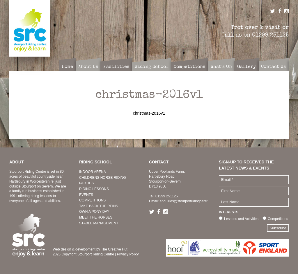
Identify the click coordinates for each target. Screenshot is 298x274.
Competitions (278, 219)
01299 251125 (270, 34)
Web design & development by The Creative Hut (90, 249)
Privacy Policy (128, 254)
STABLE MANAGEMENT (98, 223)
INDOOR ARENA (92, 172)
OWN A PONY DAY (94, 212)
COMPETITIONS (92, 200)
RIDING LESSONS (94, 189)
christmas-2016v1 (149, 113)
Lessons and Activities (241, 219)
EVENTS (86, 195)
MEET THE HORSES (95, 217)
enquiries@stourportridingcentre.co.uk (189, 201)
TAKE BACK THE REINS (98, 206)
